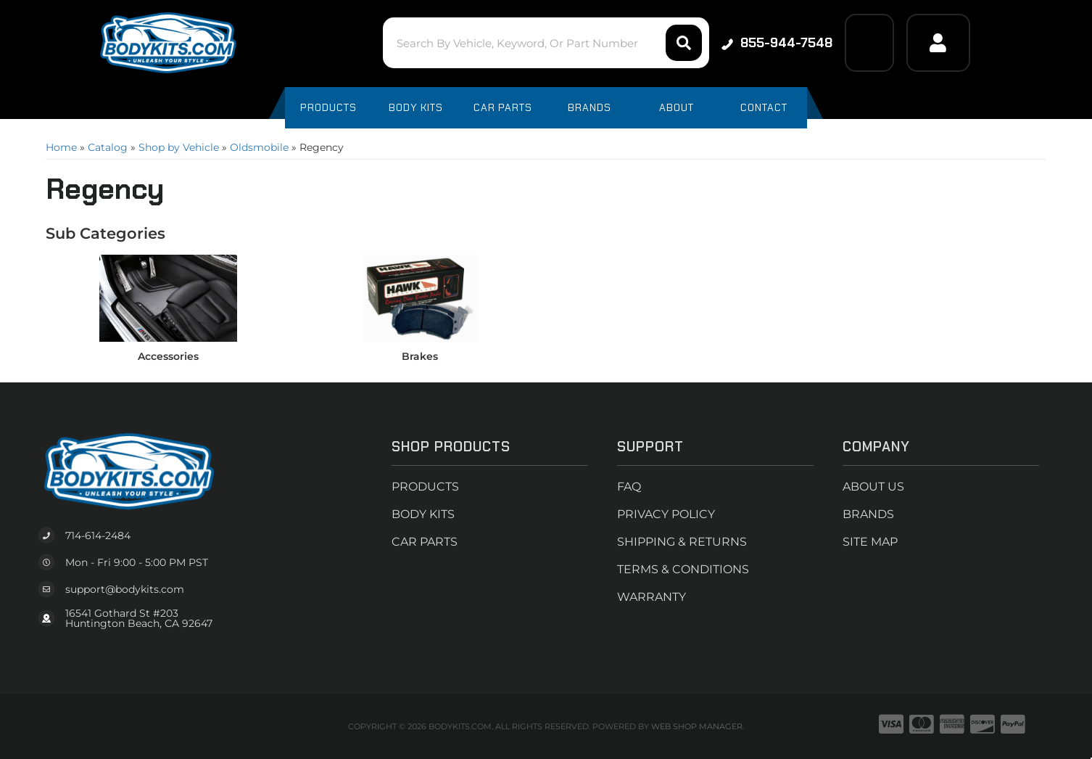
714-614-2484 (98, 535)
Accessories (168, 356)
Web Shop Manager (697, 726)
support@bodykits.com (124, 589)
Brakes (420, 356)
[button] (545, 42)
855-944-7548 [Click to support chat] (776, 42)
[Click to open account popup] (938, 43)
